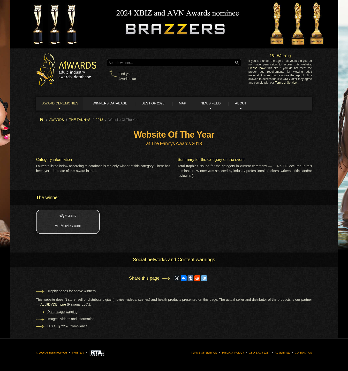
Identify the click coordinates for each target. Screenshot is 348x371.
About (255, 104)
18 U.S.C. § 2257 (259, 353)
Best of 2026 (160, 104)
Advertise (282, 353)
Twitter (78, 353)
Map (191, 104)
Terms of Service (286, 82)
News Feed (222, 104)
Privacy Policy (233, 353)
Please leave (257, 68)
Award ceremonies (63, 104)
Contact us (303, 353)
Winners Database (114, 104)
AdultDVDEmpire (53, 305)
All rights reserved (56, 353)
